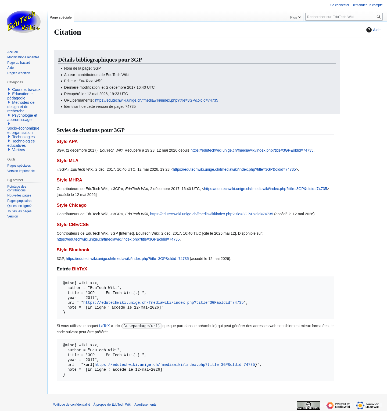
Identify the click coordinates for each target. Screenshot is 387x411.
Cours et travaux (26, 89)
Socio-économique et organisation (23, 130)
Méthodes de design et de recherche (20, 106)
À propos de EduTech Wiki (112, 404)
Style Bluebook (73, 249)
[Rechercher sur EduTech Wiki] (344, 17)
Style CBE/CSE (73, 224)
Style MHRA (69, 180)
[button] (9, 89)
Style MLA (67, 160)
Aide (373, 30)
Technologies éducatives (21, 143)
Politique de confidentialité (71, 404)
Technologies (23, 137)
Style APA (67, 141)
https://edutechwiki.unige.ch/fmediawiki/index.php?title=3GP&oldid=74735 (156, 100)
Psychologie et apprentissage (22, 117)
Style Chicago (72, 205)
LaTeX (104, 326)
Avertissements (145, 404)
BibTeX (79, 268)
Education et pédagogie (20, 96)
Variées (18, 150)
